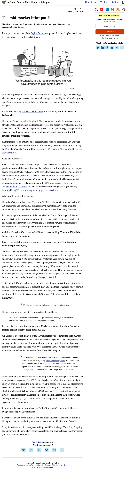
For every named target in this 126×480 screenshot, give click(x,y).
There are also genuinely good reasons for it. (38, 190)
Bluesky (55, 465)
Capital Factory (38, 33)
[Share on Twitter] (23, 450)
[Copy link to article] (62, 450)
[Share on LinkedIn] (31, 450)
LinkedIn (40, 465)
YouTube (64, 465)
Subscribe (36, 442)
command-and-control (16, 186)
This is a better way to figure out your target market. (47, 305)
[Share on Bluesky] (46, 450)
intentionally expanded (55, 360)
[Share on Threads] (39, 450)
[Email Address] (110, 26)
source (71, 88)
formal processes (56, 183)
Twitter (34, 465)
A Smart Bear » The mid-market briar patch (30, 2)
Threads (48, 465)
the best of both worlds (32, 111)
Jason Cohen (48, 468)
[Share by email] (54, 450)
